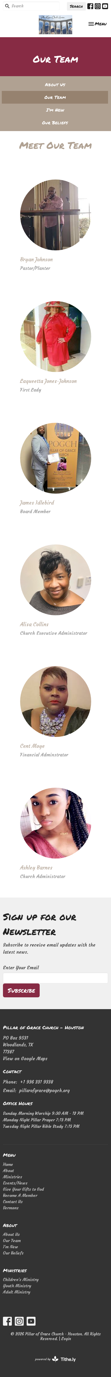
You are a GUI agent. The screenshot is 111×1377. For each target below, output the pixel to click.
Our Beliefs (55, 122)
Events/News (15, 1183)
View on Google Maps (25, 1058)
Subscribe (21, 990)
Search (76, 6)
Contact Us (13, 1201)
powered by (55, 1359)
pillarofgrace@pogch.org (44, 1090)
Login (66, 1338)
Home (8, 1164)
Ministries (12, 1176)
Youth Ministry (17, 1285)
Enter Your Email (21, 967)
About (8, 1170)
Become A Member (20, 1195)
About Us (55, 84)
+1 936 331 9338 (36, 1082)
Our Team (55, 97)
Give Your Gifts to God (23, 1189)
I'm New (55, 110)
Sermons (11, 1207)
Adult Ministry (16, 1292)
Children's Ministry (21, 1279)
